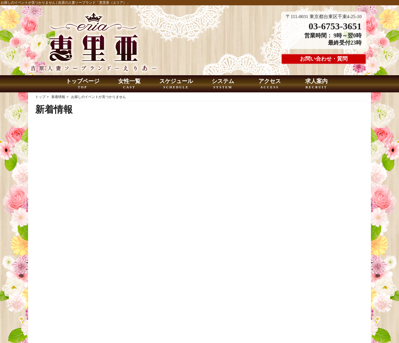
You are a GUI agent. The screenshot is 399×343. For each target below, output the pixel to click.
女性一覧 (129, 84)
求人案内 (317, 84)
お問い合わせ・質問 (324, 59)
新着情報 (58, 97)
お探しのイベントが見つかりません (98, 97)
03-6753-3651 (335, 26)
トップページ (83, 84)
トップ (40, 97)
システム (223, 84)
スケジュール (176, 84)
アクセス (270, 84)
